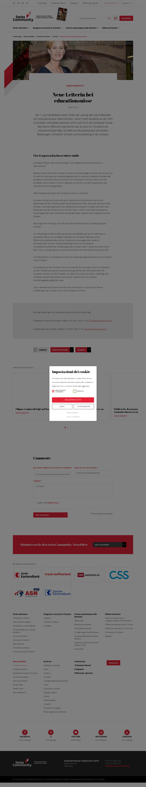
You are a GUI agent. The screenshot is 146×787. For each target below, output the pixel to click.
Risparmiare (83, 406)
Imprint (69, 417)
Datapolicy (76, 417)
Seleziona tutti (73, 400)
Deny (62, 406)
